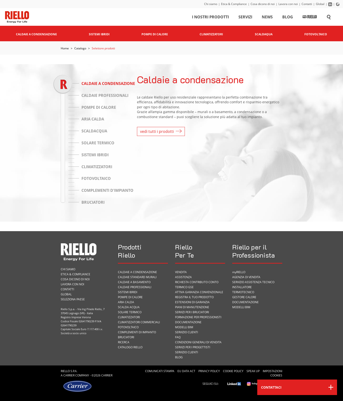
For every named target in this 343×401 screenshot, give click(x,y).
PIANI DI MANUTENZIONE (192, 307)
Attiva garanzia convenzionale (199, 292)
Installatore (242, 287)
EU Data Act (186, 371)
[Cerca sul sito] (328, 18)
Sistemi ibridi (127, 292)
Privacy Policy (209, 371)
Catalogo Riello (130, 347)
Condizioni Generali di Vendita (198, 342)
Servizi (245, 17)
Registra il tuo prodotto (194, 297)
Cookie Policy (233, 371)
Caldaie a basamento (134, 282)
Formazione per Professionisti (198, 317)
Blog (287, 17)
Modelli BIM (184, 327)
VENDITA (181, 272)
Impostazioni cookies (272, 373)
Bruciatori (126, 337)
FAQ (178, 337)
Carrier (69, 375)
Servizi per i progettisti (192, 347)
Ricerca (123, 342)
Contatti (307, 4)
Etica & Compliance (234, 4)
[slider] (63, 84)
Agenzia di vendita (246, 277)
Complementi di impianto (137, 332)
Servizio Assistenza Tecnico (253, 282)
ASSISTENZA (183, 277)
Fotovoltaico (128, 327)
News (267, 17)
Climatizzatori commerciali (139, 322)
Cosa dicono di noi (263, 4)
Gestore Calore (244, 297)
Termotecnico (243, 292)
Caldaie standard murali (137, 277)
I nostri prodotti (210, 17)
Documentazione (188, 322)
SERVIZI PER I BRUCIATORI (192, 312)
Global (320, 4)
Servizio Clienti (186, 332)
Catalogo (80, 48)
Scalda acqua (129, 307)
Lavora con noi (288, 4)
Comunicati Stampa (159, 371)
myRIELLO (238, 272)
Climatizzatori (129, 317)
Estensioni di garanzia (192, 302)
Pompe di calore (130, 297)
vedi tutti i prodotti (161, 131)
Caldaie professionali (134, 287)
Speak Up (253, 371)
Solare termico (129, 312)
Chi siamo (210, 4)
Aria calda (126, 302)
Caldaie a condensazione (137, 272)
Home (65, 48)
